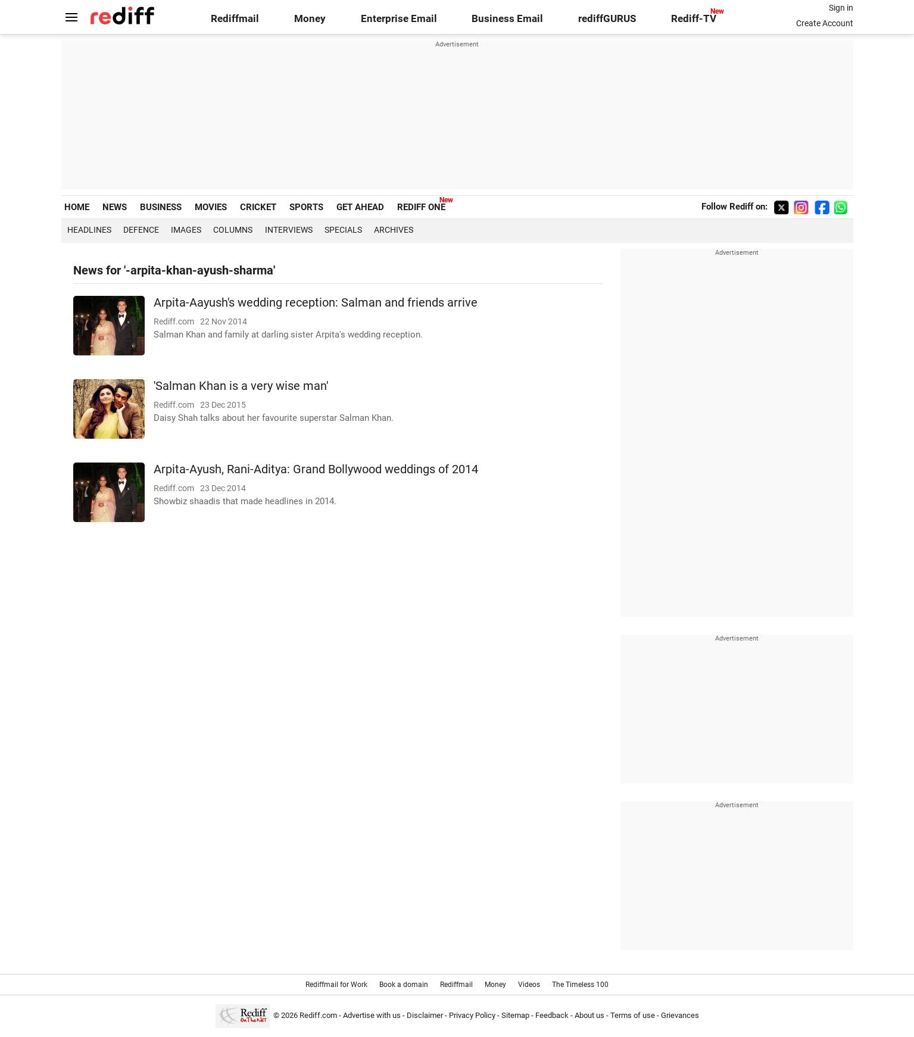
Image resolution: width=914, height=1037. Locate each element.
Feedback (552, 1015)
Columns (232, 230)
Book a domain (403, 984)
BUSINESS (161, 207)
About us (589, 1015)
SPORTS (306, 207)
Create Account (824, 23)
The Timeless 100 (580, 984)
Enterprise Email (399, 18)
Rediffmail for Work (336, 984)
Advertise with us (372, 1015)
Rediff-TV (693, 18)
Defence (141, 230)
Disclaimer (425, 1015)
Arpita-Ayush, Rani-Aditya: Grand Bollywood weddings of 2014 (316, 469)
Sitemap (515, 1015)
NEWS (114, 207)
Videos (529, 984)
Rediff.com (318, 1015)
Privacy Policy (472, 1015)
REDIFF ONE (421, 207)
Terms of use (632, 1015)
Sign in (841, 8)
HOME (76, 207)
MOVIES (211, 207)
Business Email (507, 18)
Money (310, 18)
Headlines (89, 230)
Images (186, 230)
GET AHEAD (360, 207)
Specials (343, 230)
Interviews (289, 230)
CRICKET (258, 207)
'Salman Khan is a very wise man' (241, 386)
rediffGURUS (607, 18)
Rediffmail (235, 18)
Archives (393, 230)
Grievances (680, 1015)
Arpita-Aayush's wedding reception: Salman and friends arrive (316, 303)
